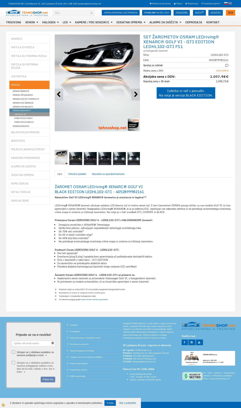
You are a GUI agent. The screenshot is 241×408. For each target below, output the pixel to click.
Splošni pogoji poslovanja (82, 350)
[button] (135, 94)
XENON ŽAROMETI (22, 110)
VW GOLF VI (20, 114)
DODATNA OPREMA (129, 22)
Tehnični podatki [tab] (77, 174)
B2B (230, 13)
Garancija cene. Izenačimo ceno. (85, 337)
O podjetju (75, 331)
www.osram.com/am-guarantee (94, 299)
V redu (110, 403)
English (230, 3)
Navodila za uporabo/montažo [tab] (108, 174)
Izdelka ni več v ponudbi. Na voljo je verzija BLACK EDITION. (186, 93)
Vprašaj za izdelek (153, 65)
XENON (30, 22)
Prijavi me (48, 379)
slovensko (226, 3)
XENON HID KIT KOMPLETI (26, 98)
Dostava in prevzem (79, 344)
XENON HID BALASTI (23, 106)
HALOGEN (48, 22)
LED (65, 22)
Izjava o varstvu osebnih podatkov (86, 357)
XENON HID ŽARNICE (23, 102)
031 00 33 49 (139, 358)
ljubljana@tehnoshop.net (89, 3)
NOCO (199, 13)
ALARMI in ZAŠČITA (163, 22)
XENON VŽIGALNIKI (23, 94)
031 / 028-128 (69, 3)
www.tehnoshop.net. (133, 334)
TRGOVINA (13, 22)
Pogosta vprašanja (79, 363)
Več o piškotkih (127, 403)
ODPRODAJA (193, 22)
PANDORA (182, 13)
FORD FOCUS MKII (23, 118)
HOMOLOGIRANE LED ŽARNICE (120, 12)
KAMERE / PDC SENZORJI (92, 22)
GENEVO (216, 13)
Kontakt (213, 22)
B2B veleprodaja (77, 376)
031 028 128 (139, 355)
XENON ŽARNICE (21, 91)
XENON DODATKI (21, 126)
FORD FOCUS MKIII (24, 122)
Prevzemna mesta (78, 369)
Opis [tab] (59, 174)
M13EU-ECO (156, 12)
